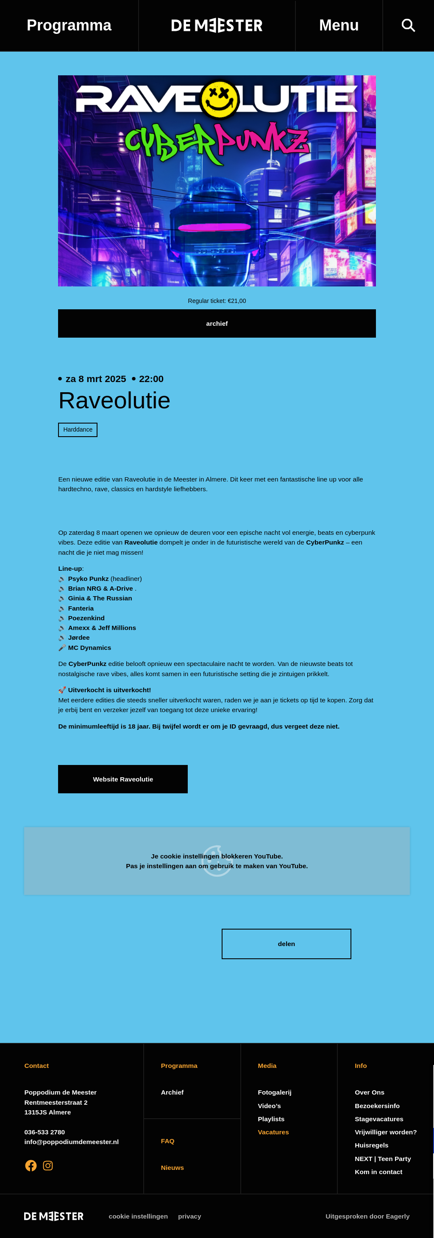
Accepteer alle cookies (362, 1197)
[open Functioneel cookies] (420, 1141)
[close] (421, 1080)
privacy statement (328, 1113)
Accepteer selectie (362, 1222)
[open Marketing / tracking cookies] (420, 1166)
